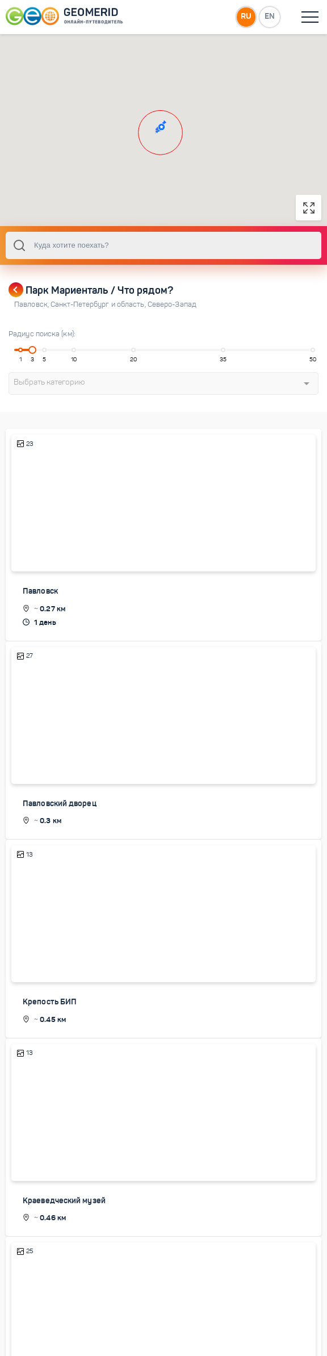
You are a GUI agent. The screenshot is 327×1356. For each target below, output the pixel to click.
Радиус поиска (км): (42, 345)
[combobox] (163, 256)
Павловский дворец (60, 814)
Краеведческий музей (64, 1211)
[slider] (32, 361)
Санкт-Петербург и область (99, 315)
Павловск (32, 315)
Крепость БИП (50, 1013)
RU (245, 16)
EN (270, 16)
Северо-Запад (172, 315)
